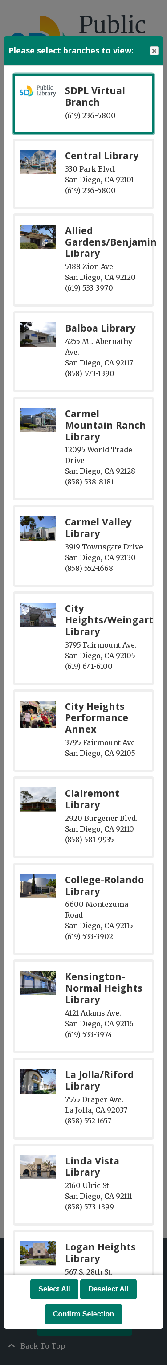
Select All (54, 1289)
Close (154, 51)
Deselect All (109, 1289)
